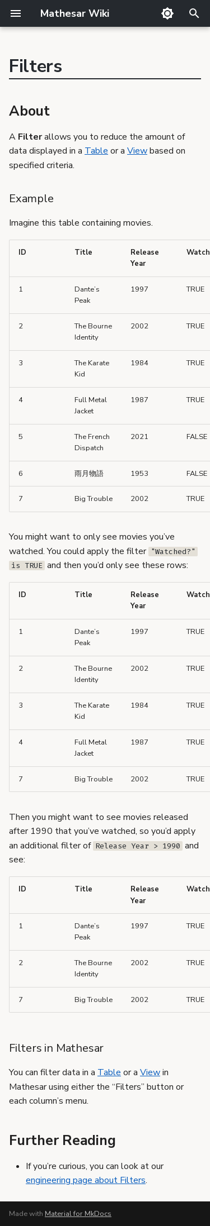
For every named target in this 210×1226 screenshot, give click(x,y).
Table (96, 151)
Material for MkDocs (78, 1214)
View (137, 151)
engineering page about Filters (86, 1180)
